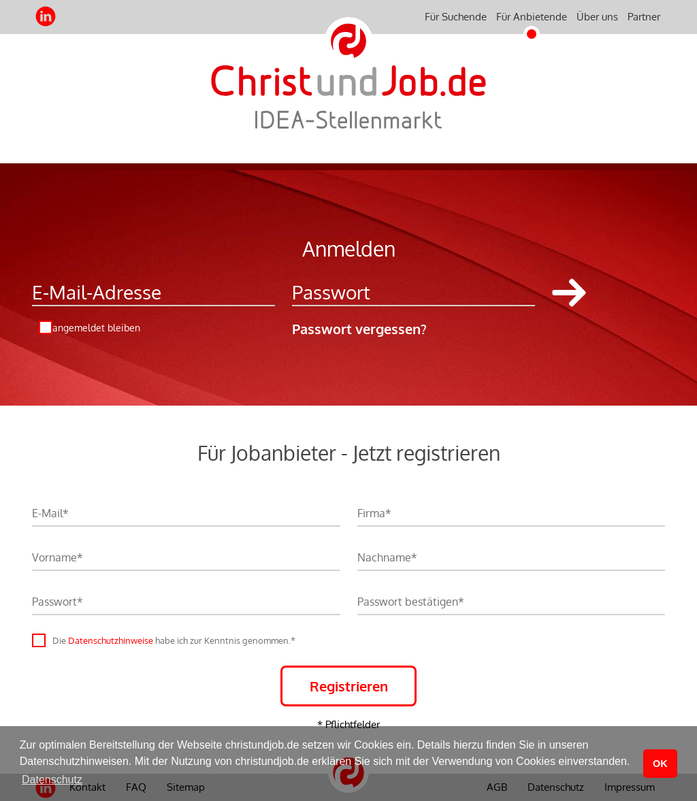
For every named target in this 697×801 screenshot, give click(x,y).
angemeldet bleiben (96, 327)
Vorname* (57, 557)
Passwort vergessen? (359, 329)
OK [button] (660, 763)
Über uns (597, 16)
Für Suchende (456, 16)
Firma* (374, 513)
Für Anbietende (531, 16)
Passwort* (57, 601)
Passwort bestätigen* (410, 601)
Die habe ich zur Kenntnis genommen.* (173, 640)
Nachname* (387, 557)
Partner (644, 16)
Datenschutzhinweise (110, 640)
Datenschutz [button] (52, 779)
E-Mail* (50, 513)
